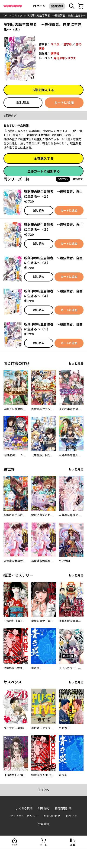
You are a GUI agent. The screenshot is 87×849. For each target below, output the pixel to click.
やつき (55, 44)
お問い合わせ (52, 816)
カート (43, 845)
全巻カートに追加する (43, 171)
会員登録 (57, 6)
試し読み (22, 103)
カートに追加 (64, 103)
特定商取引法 (63, 808)
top (4, 15)
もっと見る (76, 363)
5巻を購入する (43, 90)
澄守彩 (67, 44)
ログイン (39, 6)
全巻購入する (43, 158)
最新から (78, 179)
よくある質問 (24, 808)
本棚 (72, 845)
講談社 (55, 53)
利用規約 (43, 808)
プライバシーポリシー (24, 816)
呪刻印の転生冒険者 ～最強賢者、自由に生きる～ (56, 15)
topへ (43, 790)
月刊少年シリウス (65, 58)
